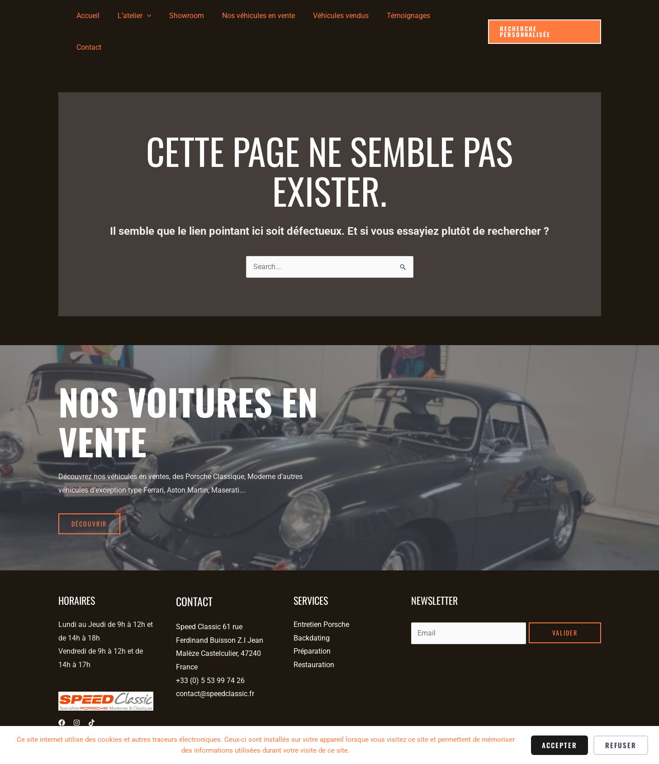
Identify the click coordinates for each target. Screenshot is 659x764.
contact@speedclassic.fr (215, 660)
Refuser (620, 745)
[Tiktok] (91, 689)
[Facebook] (61, 689)
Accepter (559, 745)
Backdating (312, 605)
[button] (544, 16)
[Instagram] (76, 689)
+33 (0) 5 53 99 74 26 (210, 647)
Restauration (314, 631)
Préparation (312, 618)
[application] (162, 16)
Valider (565, 599)
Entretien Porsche (321, 591)
